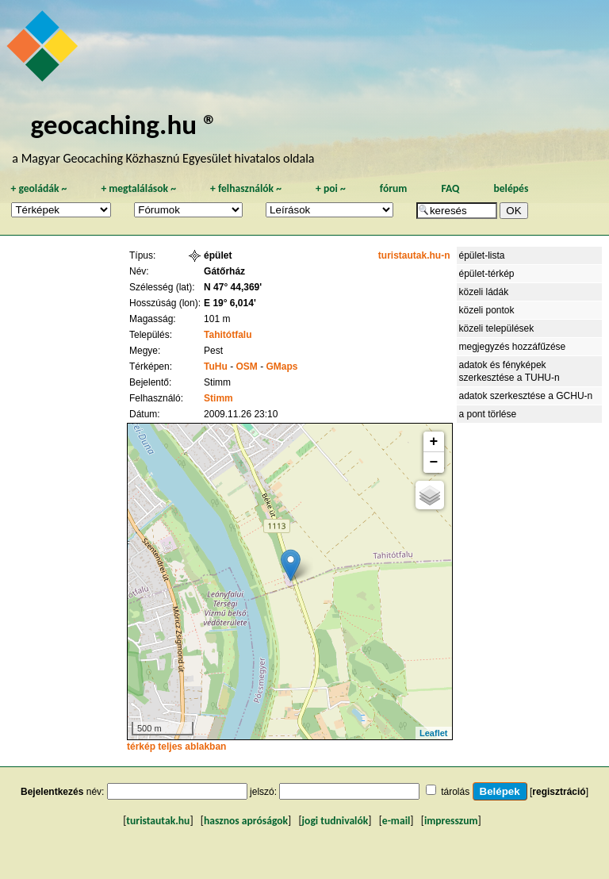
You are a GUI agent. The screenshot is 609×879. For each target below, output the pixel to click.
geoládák (38, 188)
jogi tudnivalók (335, 820)
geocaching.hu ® (123, 124)
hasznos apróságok (246, 820)
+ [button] (434, 441)
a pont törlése (488, 414)
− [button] (434, 462)
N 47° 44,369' (233, 287)
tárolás (455, 791)
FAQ (450, 188)
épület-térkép (487, 273)
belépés (510, 188)
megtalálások (138, 188)
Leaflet (433, 733)
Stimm (218, 398)
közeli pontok (487, 310)
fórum (394, 188)
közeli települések (496, 328)
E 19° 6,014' (230, 303)
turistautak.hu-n (414, 255)
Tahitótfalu (227, 334)
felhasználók (246, 188)
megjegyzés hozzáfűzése (512, 346)
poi (331, 188)
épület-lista (482, 255)
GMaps (282, 366)
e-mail (396, 820)
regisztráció (558, 791)
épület (218, 255)
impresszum (451, 820)
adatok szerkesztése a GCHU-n (526, 395)
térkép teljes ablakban (176, 746)
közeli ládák (484, 291)
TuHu (216, 366)
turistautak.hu (158, 820)
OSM (247, 366)
